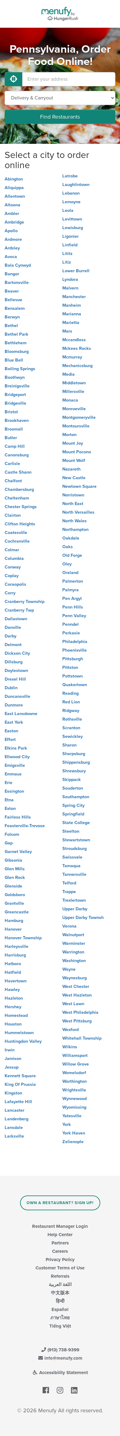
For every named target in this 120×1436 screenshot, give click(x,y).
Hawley (12, 989)
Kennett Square (20, 1075)
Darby (10, 636)
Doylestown (16, 670)
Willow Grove (75, 1064)
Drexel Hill (15, 679)
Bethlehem (16, 343)
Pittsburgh (72, 658)
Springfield (73, 814)
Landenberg (16, 1119)
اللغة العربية (60, 1284)
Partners (60, 1243)
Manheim (71, 305)
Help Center (60, 1234)
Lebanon (71, 193)
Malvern (70, 288)
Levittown (72, 219)
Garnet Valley (18, 851)
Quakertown (74, 684)
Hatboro (13, 963)
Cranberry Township (24, 601)
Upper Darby (74, 909)
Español (60, 1309)
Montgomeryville (79, 417)
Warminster (73, 943)
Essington (14, 791)
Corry (10, 593)
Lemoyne (71, 201)
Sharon (69, 745)
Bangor (12, 274)
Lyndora (70, 279)
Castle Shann (18, 472)
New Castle (73, 477)
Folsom (12, 834)
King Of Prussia (20, 1084)
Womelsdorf (74, 1072)
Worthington (74, 1081)
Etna (9, 800)
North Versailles (78, 512)
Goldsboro (15, 894)
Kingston (13, 1093)
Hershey (13, 1006)
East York (14, 722)
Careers (60, 1251)
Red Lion (71, 702)
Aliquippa (14, 187)
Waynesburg (74, 978)
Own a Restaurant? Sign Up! (60, 1202)
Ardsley (12, 248)
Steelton (70, 831)
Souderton (72, 788)
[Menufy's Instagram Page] (60, 1390)
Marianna (71, 314)
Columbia (14, 558)
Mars (67, 331)
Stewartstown (76, 840)
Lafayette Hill (18, 1101)
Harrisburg (15, 955)
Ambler (12, 213)
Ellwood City (17, 756)
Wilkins (69, 1047)
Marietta (70, 322)
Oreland (70, 572)
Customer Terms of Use (60, 1268)
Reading (70, 693)
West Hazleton (77, 995)
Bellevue (13, 299)
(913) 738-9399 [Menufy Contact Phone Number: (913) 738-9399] (60, 1350)
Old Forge (72, 555)
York (66, 1124)
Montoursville (75, 426)
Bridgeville (15, 403)
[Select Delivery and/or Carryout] (60, 98)
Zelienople (73, 1141)
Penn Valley (74, 615)
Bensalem (15, 308)
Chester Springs (21, 506)
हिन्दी (60, 1301)
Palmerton (72, 581)
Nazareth (71, 469)
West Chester (75, 986)
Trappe (69, 891)
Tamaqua (71, 865)
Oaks (67, 546)
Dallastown (16, 618)
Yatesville (71, 1115)
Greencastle (17, 912)
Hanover (13, 929)
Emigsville (15, 765)
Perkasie (71, 633)
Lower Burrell (75, 270)
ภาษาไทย (60, 1318)
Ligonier (70, 236)
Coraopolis (15, 584)
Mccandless (74, 339)
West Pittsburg (77, 1021)
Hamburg (14, 920)
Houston (13, 1024)
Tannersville (74, 874)
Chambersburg (19, 489)
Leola (67, 210)
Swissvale (72, 857)
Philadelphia (74, 641)
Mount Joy (72, 443)
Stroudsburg (74, 848)
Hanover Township (23, 937)
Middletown (74, 383)
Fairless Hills (18, 817)
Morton (69, 434)
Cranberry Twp (19, 610)
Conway (13, 567)
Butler (11, 437)
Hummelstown (19, 1032)
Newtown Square (79, 486)
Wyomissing (74, 1107)
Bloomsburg (17, 351)
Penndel (70, 624)
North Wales (74, 521)
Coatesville (16, 532)
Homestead (16, 1015)
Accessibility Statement (60, 1372)
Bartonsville (17, 282)
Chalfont (13, 480)
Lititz (67, 253)
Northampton (75, 529)
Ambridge (14, 222)
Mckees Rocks (76, 348)
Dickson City (17, 653)
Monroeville (74, 408)
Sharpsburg (73, 753)
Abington (14, 179)
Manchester (74, 296)
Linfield (69, 245)
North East (72, 503)
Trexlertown (74, 900)
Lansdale (14, 1127)
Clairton (13, 515)
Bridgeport (15, 394)
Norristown (73, 495)
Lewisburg (72, 227)
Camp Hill (15, 446)
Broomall (14, 429)
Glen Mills (15, 869)
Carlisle (12, 463)
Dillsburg (14, 662)
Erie (8, 782)
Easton (11, 731)
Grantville (14, 903)
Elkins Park (16, 748)
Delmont (13, 644)
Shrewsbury (74, 771)
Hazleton (14, 998)
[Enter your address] (68, 79)
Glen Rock (15, 877)
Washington (74, 960)
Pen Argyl (72, 598)
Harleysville (16, 946)
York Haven (73, 1133)
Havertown (16, 981)
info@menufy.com (60, 1358)
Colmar (12, 549)
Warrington (73, 952)
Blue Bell (14, 360)
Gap (9, 843)
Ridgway (70, 710)
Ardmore (13, 239)
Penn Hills (72, 607)
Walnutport (73, 934)
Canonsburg (17, 455)
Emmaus (13, 774)
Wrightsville (74, 1090)
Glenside (13, 886)
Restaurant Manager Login (60, 1226)
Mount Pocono (76, 452)
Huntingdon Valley (23, 1041)
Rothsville (72, 719)
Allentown (15, 196)
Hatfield (13, 972)
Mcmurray (72, 357)
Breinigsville (17, 386)
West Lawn (73, 1003)
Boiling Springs (20, 368)
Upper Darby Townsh (83, 917)
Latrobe (70, 176)
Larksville (14, 1136)
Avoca (11, 256)
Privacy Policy (60, 1259)
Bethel (11, 325)
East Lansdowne (21, 713)
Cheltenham (17, 498)
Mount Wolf (73, 460)
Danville (13, 627)
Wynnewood (74, 1098)
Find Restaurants (60, 116)
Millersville (73, 391)
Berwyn (12, 317)
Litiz (66, 262)
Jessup (12, 1067)
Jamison (13, 1058)
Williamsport (75, 1055)
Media (68, 374)
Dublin (11, 687)
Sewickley (72, 736)
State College (76, 822)
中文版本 (60, 1293)
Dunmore (14, 705)
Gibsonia (13, 860)
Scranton (71, 727)
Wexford (70, 1029)
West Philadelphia (80, 1012)
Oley (67, 564)
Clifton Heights (20, 524)
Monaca (70, 400)
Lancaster (14, 1110)
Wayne (69, 969)
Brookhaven (17, 420)
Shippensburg (76, 762)
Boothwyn (15, 377)
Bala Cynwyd (18, 265)
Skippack (71, 779)
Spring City (73, 805)
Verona (69, 926)
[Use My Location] (14, 79)
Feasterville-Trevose (25, 825)
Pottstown (72, 676)
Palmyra (70, 590)
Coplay (12, 575)
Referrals (60, 1276)
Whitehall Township (81, 1038)
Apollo (11, 230)
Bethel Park (16, 334)
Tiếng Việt (60, 1326)
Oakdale (70, 538)
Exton (10, 808)
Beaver (12, 291)
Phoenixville (74, 650)
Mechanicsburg (77, 365)
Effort (10, 739)
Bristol (11, 412)
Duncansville (17, 696)
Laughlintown (75, 184)
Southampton (75, 796)
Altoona (12, 205)
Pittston (70, 667)
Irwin (9, 1050)
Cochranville (17, 541)
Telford (69, 883)
